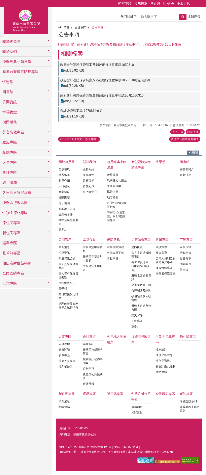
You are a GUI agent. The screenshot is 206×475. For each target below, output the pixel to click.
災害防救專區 (141, 239)
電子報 (63, 288)
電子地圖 (64, 203)
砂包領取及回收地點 (141, 298)
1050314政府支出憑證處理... (80, 139)
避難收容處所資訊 (141, 277)
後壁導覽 (112, 174)
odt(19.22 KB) (74, 101)
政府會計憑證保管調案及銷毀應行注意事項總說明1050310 (101, 95)
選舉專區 (9, 243)
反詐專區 (186, 394)
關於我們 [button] (9, 52)
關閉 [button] (195, 153)
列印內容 (197, 34)
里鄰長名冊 (66, 214)
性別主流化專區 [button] (15, 213)
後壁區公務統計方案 (183, 139)
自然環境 (64, 169)
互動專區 (186, 239)
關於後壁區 (67, 162)
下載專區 (137, 320)
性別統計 (161, 349)
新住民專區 (67, 394)
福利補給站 (66, 366)
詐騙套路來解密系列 (190, 408)
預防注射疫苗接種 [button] (16, 263)
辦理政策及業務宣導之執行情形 (68, 305)
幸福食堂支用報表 (93, 267)
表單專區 (64, 355)
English (168, 3)
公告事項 (97, 27)
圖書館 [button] (7, 92)
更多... (63, 229)
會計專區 (80, 27)
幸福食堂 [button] (9, 112)
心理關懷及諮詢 (141, 290)
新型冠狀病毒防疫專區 (20, 72)
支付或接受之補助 (68, 296)
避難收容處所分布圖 (141, 307)
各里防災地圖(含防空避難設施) (140, 266)
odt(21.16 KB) (74, 116)
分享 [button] (195, 3)
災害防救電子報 (141, 285)
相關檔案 (72, 54)
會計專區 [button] (9, 172)
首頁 (66, 27)
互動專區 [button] (9, 152)
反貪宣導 (161, 252)
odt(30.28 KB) (74, 85)
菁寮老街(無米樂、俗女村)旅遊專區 (116, 216)
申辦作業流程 (115, 247)
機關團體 (64, 197)
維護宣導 (161, 247)
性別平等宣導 (164, 355)
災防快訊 (137, 247)
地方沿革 (64, 175)
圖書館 (185, 162)
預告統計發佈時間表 (93, 361)
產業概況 (64, 191)
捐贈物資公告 (67, 283)
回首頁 (155, 3)
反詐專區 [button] (9, 283)
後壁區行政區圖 (15, 203)
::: (4, 2)
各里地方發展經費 (16, 193)
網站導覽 (124, 3)
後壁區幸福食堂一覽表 (93, 258)
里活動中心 (90, 191)
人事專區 (65, 336)
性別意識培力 (164, 360)
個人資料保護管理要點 (68, 275)
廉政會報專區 (164, 267)
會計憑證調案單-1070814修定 (81, 110)
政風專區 (162, 239)
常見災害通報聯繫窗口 (141, 254)
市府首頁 (183, 3)
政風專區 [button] (9, 142)
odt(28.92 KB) (74, 70)
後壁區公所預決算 (93, 376)
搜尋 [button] (182, 17)
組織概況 (88, 175)
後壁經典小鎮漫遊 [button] (16, 62)
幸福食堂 (89, 239)
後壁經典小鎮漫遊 (116, 164)
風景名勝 (112, 191)
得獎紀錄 (88, 186)
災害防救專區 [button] (13, 132)
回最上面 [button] (193, 131)
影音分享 (185, 258)
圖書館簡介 (187, 169)
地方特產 (112, 197)
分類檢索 (140, 3)
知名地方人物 (67, 208)
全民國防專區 (13, 273)
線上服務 (9, 183)
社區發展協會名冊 (68, 222)
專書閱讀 (64, 349)
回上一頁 (177, 131)
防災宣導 (137, 315)
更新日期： (66, 428)
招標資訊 (64, 252)
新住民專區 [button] (11, 233)
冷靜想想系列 (188, 401)
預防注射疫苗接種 (141, 396)
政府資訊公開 (67, 258)
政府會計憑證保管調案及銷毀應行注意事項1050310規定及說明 (105, 80)
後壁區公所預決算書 (93, 351)
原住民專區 (11, 223)
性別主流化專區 (165, 339)
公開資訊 (65, 239)
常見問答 (112, 258)
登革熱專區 (11, 253)
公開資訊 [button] (9, 102)
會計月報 (88, 383)
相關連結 (64, 406)
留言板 (184, 269)
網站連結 (161, 372)
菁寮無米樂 (114, 186)
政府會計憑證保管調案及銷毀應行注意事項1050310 (97, 65)
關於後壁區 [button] (11, 41)
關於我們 (89, 162)
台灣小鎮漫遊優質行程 (117, 204)
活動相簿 (185, 252)
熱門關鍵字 (129, 16)
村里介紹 (64, 180)
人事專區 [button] (9, 162)
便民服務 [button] (9, 122)
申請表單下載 (115, 252)
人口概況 (64, 186)
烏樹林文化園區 (117, 180)
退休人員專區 (67, 361)
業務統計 (88, 344)
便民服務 (113, 239)
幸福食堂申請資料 (93, 249)
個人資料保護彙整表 (68, 265)
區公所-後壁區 (26, 19)
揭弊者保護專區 (165, 273)
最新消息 (185, 175)
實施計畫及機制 (165, 366)
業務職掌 (88, 180)
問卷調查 (185, 264)
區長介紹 (88, 169)
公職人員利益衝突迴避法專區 (165, 260)
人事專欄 (64, 344)
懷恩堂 (7, 82)
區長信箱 (185, 247)
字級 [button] (200, 3)
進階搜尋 (193, 16)
